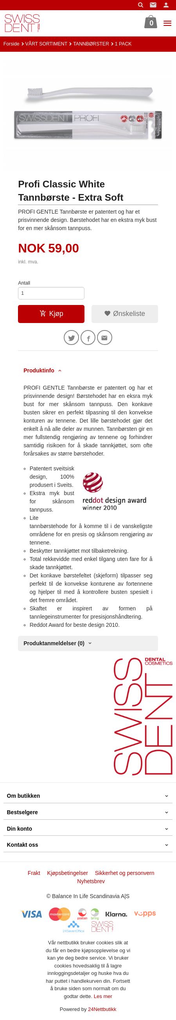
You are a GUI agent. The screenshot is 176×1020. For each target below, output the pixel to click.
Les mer (103, 996)
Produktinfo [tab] (38, 370)
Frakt (34, 873)
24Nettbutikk (102, 1009)
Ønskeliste (124, 314)
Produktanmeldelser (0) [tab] (53, 643)
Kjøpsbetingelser (67, 873)
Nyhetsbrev (91, 881)
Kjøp (51, 314)
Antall (24, 283)
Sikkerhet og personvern (124, 873)
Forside (12, 44)
